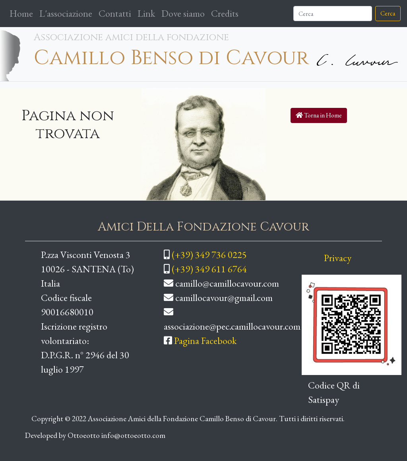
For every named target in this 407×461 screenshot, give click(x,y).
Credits (224, 13)
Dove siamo (183, 13)
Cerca (387, 13)
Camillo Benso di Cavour (171, 58)
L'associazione (65, 13)
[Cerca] (332, 13)
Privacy (337, 258)
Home (23, 13)
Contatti (115, 13)
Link (146, 13)
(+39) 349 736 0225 (209, 254)
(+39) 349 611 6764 (209, 269)
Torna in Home (319, 115)
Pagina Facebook (205, 340)
